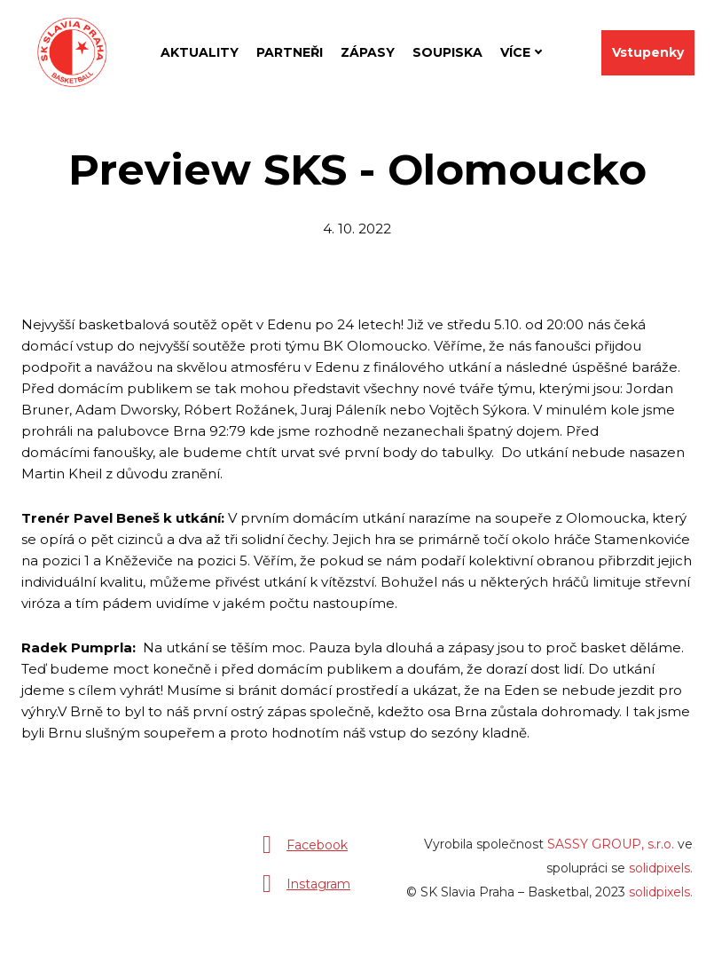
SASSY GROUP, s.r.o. (610, 851)
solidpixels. (661, 875)
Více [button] (519, 50)
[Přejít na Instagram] (302, 891)
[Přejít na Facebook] (301, 852)
